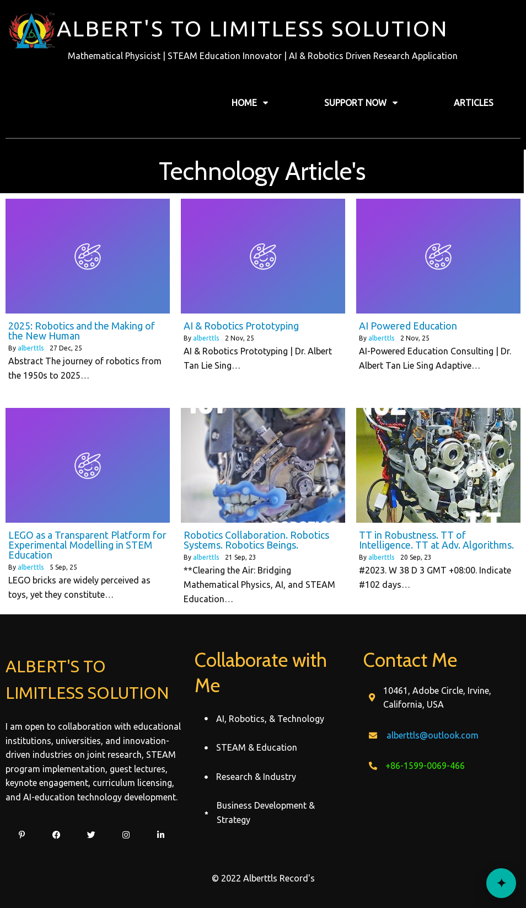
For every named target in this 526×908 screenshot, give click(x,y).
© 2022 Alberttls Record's (263, 878)
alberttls (31, 348)
